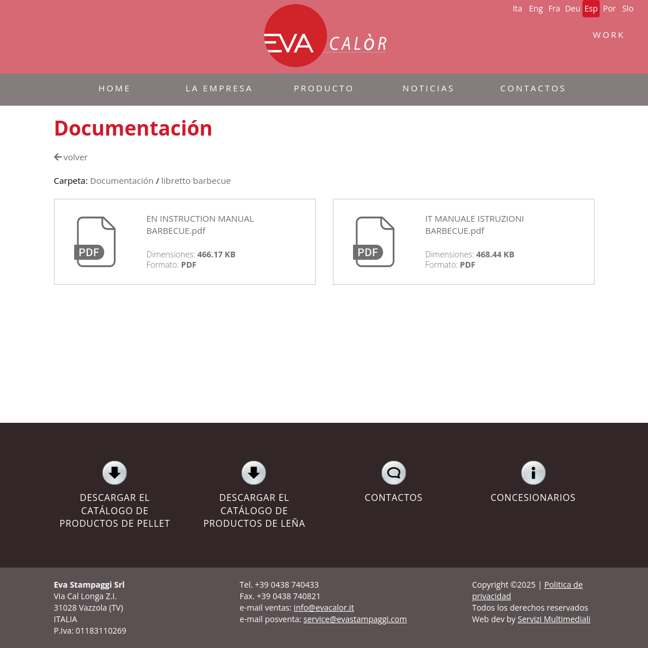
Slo (628, 8)
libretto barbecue (196, 180)
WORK (609, 34)
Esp (590, 8)
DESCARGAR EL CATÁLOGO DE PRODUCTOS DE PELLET (115, 495)
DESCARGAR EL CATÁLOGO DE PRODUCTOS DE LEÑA (254, 495)
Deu (573, 8)
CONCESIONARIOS (533, 482)
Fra (555, 8)
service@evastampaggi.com (355, 619)
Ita (518, 8)
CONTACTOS (394, 482)
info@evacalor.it (324, 607)
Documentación (122, 180)
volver (71, 157)
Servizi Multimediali (554, 619)
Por (609, 8)
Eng (536, 8)
